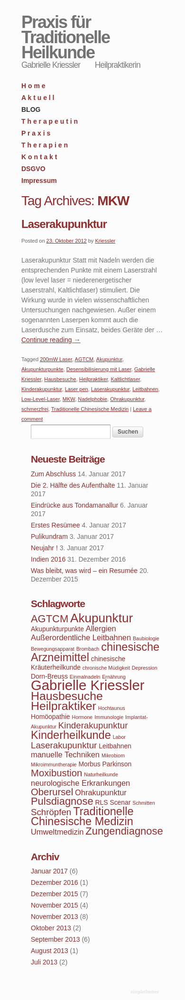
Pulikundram (49, 536)
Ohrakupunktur (127, 399)
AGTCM (84, 359)
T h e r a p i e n (44, 145)
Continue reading (51, 340)
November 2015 (54, 905)
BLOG (30, 109)
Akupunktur (109, 359)
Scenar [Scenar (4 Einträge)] (120, 802)
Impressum (39, 180)
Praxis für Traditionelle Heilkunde (65, 37)
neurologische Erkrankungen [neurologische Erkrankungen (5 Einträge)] (80, 783)
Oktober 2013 (51, 928)
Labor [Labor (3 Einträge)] (119, 737)
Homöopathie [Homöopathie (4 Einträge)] (50, 716)
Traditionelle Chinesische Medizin (90, 409)
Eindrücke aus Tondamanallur (74, 505)
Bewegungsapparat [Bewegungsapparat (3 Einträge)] (52, 649)
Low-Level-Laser (40, 399)
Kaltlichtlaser (125, 379)
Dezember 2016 (54, 882)
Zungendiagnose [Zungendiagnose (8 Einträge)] (124, 831)
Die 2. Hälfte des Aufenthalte (73, 485)
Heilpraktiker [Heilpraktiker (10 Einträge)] (63, 706)
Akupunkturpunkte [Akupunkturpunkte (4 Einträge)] (57, 629)
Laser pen (76, 389)
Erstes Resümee (55, 525)
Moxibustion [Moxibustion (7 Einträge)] (56, 773)
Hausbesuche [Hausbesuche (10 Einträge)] (67, 696)
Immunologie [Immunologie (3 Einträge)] (108, 717)
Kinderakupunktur (41, 389)
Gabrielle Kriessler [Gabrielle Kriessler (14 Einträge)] (88, 685)
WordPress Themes (146, 992)
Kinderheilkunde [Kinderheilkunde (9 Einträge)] (71, 735)
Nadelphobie (92, 399)
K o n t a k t (39, 157)
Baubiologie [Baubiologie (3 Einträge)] (146, 638)
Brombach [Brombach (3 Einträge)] (88, 649)
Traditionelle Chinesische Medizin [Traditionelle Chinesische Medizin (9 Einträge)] (82, 816)
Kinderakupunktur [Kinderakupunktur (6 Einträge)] (93, 725)
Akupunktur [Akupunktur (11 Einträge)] (101, 618)
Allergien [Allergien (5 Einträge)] (101, 628)
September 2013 (55, 939)
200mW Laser (56, 359)
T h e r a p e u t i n (49, 121)
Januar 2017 (49, 871)
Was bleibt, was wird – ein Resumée (84, 570)
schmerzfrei (34, 409)
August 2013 (49, 951)
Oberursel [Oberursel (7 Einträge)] (52, 792)
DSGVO (33, 169)
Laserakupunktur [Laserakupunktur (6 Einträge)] (64, 745)
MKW (69, 399)
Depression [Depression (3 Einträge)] (144, 668)
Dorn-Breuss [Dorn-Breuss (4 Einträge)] (49, 676)
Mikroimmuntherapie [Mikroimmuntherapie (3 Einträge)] (54, 764)
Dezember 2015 (54, 894)
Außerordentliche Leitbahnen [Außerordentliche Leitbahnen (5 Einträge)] (81, 637)
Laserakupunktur (64, 224)
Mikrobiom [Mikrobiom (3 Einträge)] (113, 755)
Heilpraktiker (93, 379)
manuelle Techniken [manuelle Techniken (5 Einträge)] (65, 754)
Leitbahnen (145, 389)
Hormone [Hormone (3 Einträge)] (82, 717)
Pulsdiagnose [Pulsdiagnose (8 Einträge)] (62, 801)
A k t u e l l (38, 97)
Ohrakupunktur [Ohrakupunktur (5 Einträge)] (101, 792)
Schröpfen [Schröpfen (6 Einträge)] (51, 812)
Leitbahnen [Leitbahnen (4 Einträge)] (115, 746)
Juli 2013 (44, 962)
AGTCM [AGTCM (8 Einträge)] (49, 619)
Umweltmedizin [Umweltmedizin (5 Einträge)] (57, 831)
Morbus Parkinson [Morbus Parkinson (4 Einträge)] (104, 764)
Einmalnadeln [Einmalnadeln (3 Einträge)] (85, 677)
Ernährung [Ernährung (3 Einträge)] (114, 677)
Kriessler (105, 241)
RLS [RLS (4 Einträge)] (101, 802)
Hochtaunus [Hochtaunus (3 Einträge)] (111, 708)
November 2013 (54, 916)
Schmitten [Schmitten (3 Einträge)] (143, 803)
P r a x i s (35, 133)
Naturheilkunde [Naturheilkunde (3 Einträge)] (101, 774)
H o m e (33, 86)
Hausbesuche (60, 379)
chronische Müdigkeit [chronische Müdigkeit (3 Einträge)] (106, 668)
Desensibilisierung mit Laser (98, 369)
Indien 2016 (48, 559)
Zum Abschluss (53, 474)
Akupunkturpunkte (42, 369)
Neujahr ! (44, 548)
